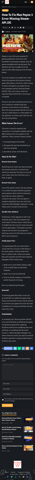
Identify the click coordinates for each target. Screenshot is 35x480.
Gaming (5, 10)
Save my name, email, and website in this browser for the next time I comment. (18, 399)
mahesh (8, 31)
